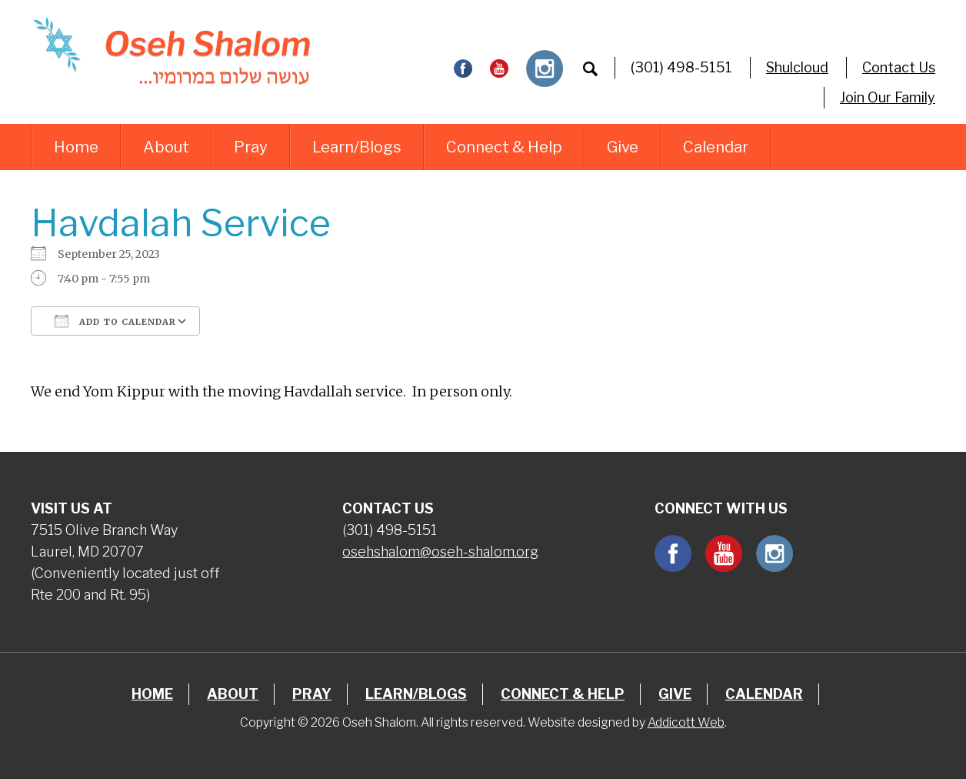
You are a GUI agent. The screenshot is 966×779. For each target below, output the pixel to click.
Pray (251, 147)
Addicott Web (686, 722)
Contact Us (898, 67)
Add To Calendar (115, 321)
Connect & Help (504, 147)
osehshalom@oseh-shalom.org (440, 551)
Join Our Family (887, 97)
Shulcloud (797, 67)
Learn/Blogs (356, 147)
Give (622, 147)
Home (76, 147)
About (166, 147)
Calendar (715, 147)
